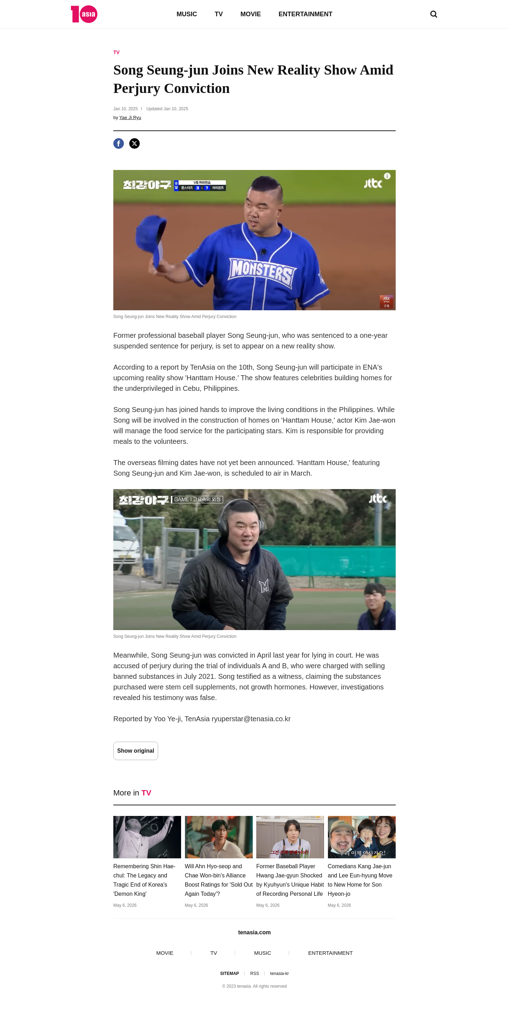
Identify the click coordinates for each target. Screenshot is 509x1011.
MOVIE (250, 14)
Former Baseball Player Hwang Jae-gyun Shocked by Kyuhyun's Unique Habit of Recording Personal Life (290, 880)
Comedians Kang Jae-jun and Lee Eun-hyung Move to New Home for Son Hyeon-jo (360, 880)
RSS (254, 973)
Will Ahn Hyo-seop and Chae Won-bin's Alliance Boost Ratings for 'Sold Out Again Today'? (219, 880)
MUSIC (186, 14)
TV (219, 14)
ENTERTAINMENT (306, 14)
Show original (135, 751)
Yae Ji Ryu (130, 117)
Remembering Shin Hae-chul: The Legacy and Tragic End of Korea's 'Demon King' (144, 880)
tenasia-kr (279, 973)
